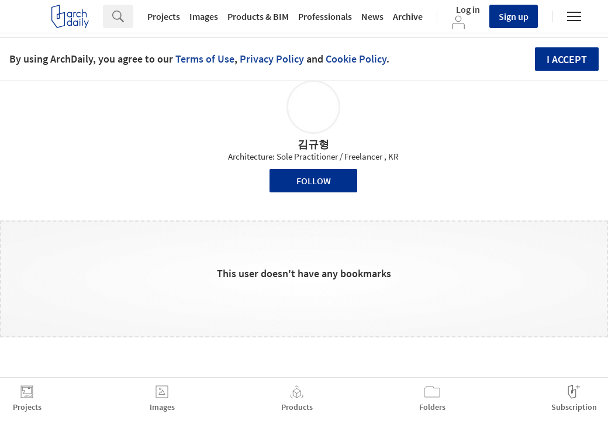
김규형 (313, 144)
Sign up (513, 16)
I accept (567, 59)
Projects (163, 16)
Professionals (325, 16)
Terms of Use (204, 58)
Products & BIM (258, 16)
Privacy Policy (272, 58)
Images (203, 16)
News (372, 16)
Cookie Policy (356, 58)
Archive (408, 16)
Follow (313, 181)
